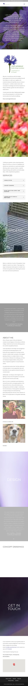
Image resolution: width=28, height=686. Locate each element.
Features (19, 678)
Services (14, 678)
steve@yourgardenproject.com (12, 647)
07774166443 (9, 649)
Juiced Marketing (21, 684)
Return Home (8, 678)
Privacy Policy (11, 680)
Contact (16, 680)
